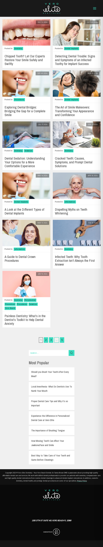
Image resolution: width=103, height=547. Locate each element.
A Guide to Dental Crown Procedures (20, 258)
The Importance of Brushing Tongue (48, 430)
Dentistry (18, 49)
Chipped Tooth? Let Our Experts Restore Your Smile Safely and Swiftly (25, 60)
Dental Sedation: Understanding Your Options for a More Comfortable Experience (25, 162)
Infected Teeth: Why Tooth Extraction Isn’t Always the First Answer (75, 260)
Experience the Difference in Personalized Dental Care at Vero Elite (50, 418)
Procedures (19, 100)
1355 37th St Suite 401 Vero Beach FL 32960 (51, 520)
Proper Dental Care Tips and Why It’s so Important (49, 403)
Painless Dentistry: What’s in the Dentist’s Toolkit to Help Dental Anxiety (25, 320)
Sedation (28, 151)
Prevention (10, 304)
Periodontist (30, 300)
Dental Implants (71, 49)
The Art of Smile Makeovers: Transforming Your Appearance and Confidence (74, 111)
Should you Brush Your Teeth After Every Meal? (50, 374)
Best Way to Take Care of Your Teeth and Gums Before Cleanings (50, 457)
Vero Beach (10, 308)
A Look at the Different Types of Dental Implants (24, 211)
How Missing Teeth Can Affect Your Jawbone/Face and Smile (47, 443)
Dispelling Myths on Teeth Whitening (71, 211)
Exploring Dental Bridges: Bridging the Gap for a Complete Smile (25, 111)
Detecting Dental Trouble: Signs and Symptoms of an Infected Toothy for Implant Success (75, 60)
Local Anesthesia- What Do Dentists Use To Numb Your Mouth (51, 388)
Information (70, 202)
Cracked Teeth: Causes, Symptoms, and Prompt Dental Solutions (73, 162)
